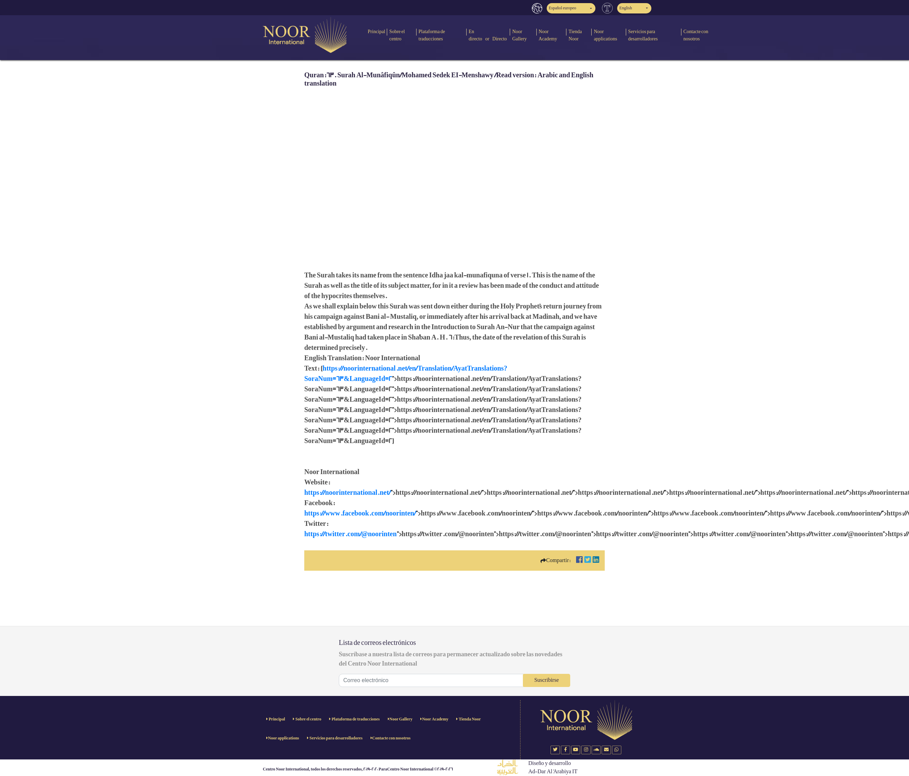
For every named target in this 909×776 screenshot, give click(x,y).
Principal (376, 31)
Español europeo (562, 8)
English (625, 8)
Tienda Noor (575, 35)
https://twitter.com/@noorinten (350, 534)
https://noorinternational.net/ (347, 493)
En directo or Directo (488, 35)
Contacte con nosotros (695, 35)
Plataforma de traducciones (432, 35)
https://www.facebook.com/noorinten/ (360, 513)
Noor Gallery (519, 35)
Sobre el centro (397, 35)
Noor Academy (548, 35)
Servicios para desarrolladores (643, 35)
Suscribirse (546, 680)
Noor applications (605, 35)
